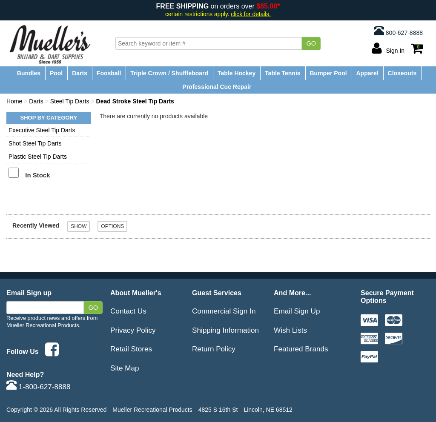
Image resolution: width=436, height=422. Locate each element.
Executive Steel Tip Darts (42, 130)
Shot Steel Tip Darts (35, 143)
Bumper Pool (328, 73)
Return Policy (213, 349)
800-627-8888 (398, 30)
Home (14, 101)
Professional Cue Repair (217, 86)
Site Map (124, 368)
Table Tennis (283, 73)
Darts (79, 73)
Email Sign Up (297, 311)
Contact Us (128, 311)
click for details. (251, 14)
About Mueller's (135, 293)
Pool (56, 73)
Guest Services (216, 293)
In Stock (37, 175)
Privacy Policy (133, 330)
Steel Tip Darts (69, 101)
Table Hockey (236, 73)
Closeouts (402, 73)
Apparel (367, 73)
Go (311, 43)
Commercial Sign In (223, 311)
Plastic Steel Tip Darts (38, 156)
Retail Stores (131, 349)
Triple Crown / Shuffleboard (169, 73)
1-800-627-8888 (38, 386)
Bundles (28, 73)
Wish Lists (290, 330)
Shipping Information (225, 330)
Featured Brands (301, 349)
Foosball (109, 73)
